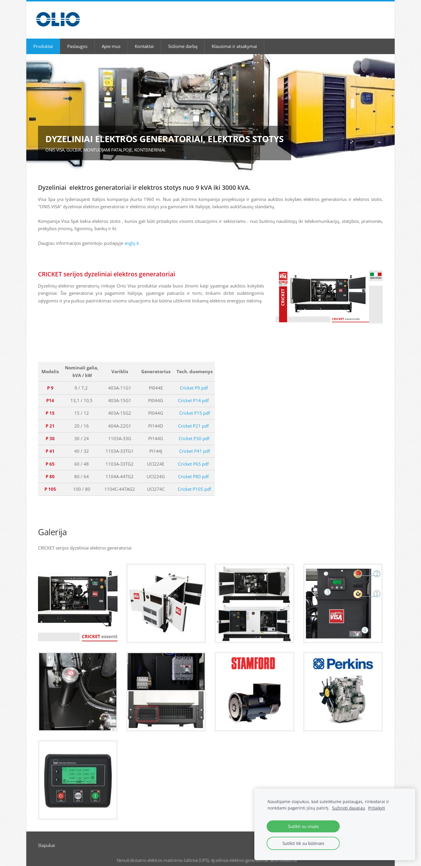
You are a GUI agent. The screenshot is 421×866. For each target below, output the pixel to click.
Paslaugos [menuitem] (77, 39)
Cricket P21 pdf (193, 419)
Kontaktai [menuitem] (144, 39)
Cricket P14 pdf (193, 394)
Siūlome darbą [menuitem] (182, 39)
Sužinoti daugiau (348, 808)
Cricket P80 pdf (193, 470)
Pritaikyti (376, 808)
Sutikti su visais (303, 826)
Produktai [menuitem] (43, 39)
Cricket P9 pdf (194, 381)
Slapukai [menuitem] (46, 838)
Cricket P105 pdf (194, 482)
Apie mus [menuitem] (111, 39)
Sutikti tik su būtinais (303, 843)
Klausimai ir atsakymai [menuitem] (234, 39)
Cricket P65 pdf (193, 457)
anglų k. (132, 236)
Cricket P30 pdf (194, 432)
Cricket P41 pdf (194, 444)
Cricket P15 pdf (194, 406)
